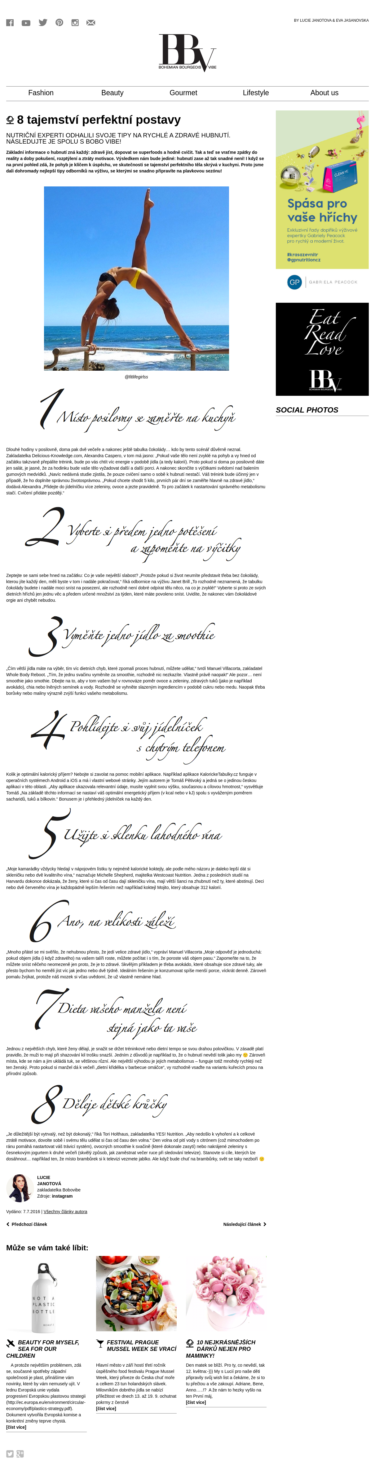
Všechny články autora (65, 1211)
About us (330, 93)
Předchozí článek (26, 1224)
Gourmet (189, 93)
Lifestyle (262, 93)
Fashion (48, 93)
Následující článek (245, 1224)
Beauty (118, 93)
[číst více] (16, 1427)
